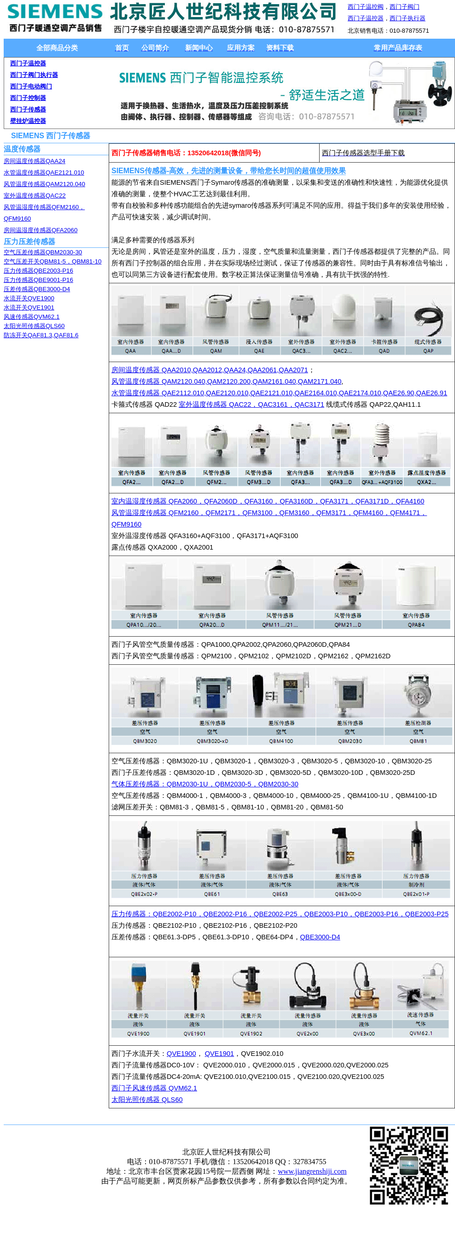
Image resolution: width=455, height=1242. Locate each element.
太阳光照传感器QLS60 (34, 325)
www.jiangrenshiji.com (312, 1171)
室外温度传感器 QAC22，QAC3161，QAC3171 (251, 404)
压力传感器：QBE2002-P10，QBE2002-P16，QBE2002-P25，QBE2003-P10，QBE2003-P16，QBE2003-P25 (280, 914)
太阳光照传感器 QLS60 (147, 1099)
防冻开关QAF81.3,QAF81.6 (41, 335)
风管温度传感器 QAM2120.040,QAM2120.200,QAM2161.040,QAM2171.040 (226, 381)
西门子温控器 (366, 18)
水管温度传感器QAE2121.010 (44, 172)
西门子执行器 (408, 18)
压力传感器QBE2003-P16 (38, 270)
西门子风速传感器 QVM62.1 (154, 1088)
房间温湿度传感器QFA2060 (40, 230)
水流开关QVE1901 (29, 307)
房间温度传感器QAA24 (34, 161)
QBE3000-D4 (320, 937)
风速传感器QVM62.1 (31, 316)
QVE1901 (219, 1053)
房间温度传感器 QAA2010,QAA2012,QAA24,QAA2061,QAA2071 (209, 370)
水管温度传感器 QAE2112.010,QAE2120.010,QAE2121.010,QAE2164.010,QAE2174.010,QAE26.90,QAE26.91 (279, 393)
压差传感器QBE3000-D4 (37, 289)
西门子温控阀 (366, 6)
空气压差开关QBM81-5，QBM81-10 (52, 261)
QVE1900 (181, 1053)
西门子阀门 (405, 6)
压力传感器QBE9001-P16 (38, 279)
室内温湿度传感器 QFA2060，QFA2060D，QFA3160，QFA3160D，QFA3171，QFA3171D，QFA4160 (267, 501)
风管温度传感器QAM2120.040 (44, 184)
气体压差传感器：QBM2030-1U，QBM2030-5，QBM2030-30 (204, 784)
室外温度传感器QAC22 (35, 195)
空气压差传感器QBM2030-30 (43, 252)
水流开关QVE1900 (29, 298)
